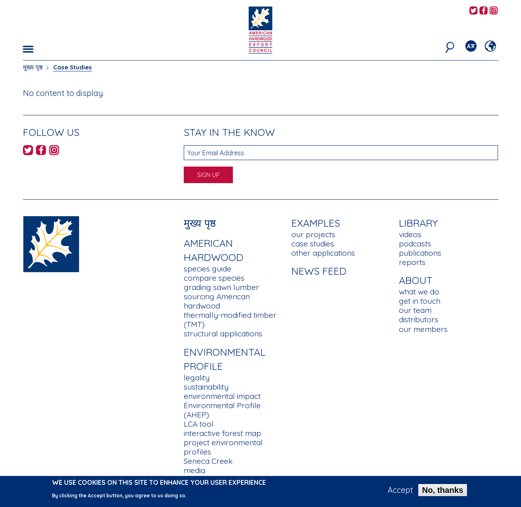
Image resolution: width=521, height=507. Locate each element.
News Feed (319, 271)
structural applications (223, 333)
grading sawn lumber (221, 287)
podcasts (415, 243)
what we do (419, 291)
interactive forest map (222, 433)
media (194, 470)
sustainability (206, 387)
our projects (313, 234)
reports (412, 262)
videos (410, 234)
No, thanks (442, 490)
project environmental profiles (223, 447)
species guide (207, 268)
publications (420, 253)
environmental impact (222, 396)
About (415, 280)
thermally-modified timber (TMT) (230, 319)
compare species (214, 278)
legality (197, 377)
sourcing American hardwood (217, 301)
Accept (400, 491)
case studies (312, 243)
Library (418, 223)
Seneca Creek (208, 461)
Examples (315, 223)
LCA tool (199, 424)
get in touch (419, 301)
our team (415, 310)
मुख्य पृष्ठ (33, 67)
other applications (323, 253)
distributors (418, 319)
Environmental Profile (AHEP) (222, 410)
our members (423, 329)
